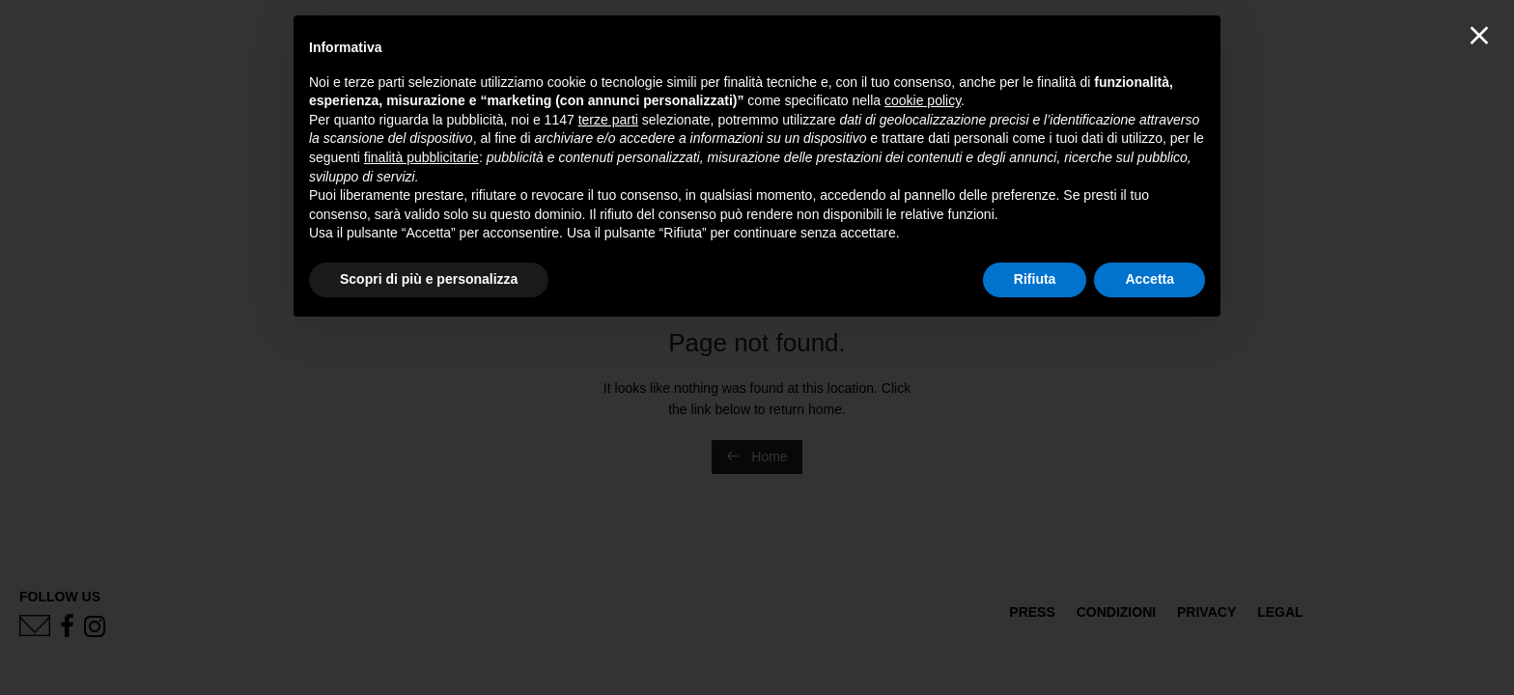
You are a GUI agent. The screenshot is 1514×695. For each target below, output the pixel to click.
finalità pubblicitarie (421, 157)
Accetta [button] (1149, 279)
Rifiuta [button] (1035, 279)
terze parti (608, 119)
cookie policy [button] (922, 100)
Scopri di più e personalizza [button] (429, 279)
